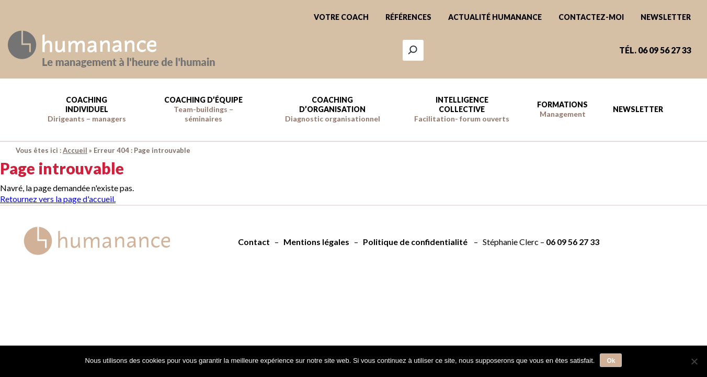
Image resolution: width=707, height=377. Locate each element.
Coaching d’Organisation (332, 109)
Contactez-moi (591, 17)
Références (408, 17)
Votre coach (341, 17)
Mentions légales (316, 242)
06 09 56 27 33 (572, 242)
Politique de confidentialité (415, 242)
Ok (611, 360)
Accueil (75, 150)
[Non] (694, 361)
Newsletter (666, 17)
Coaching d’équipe (203, 109)
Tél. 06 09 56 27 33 (655, 50)
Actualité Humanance (495, 17)
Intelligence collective (461, 109)
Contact (254, 242)
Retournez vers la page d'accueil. (58, 199)
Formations (562, 109)
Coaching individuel (87, 109)
